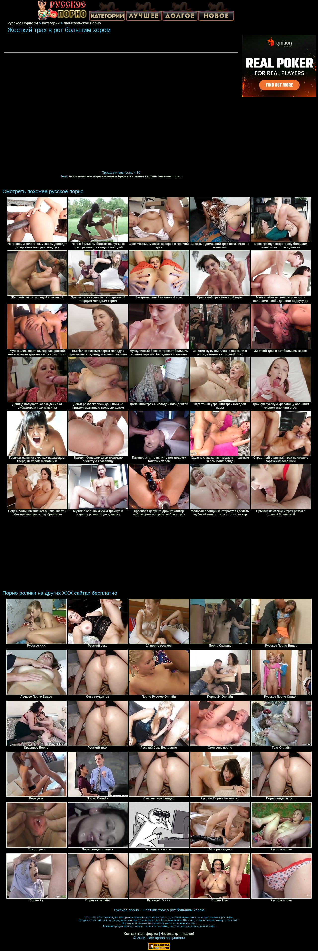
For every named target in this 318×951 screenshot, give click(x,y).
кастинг (151, 176)
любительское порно (86, 176)
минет (139, 176)
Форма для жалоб (177, 933)
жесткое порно (169, 176)
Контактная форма (141, 933)
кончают (110, 176)
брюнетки (126, 176)
